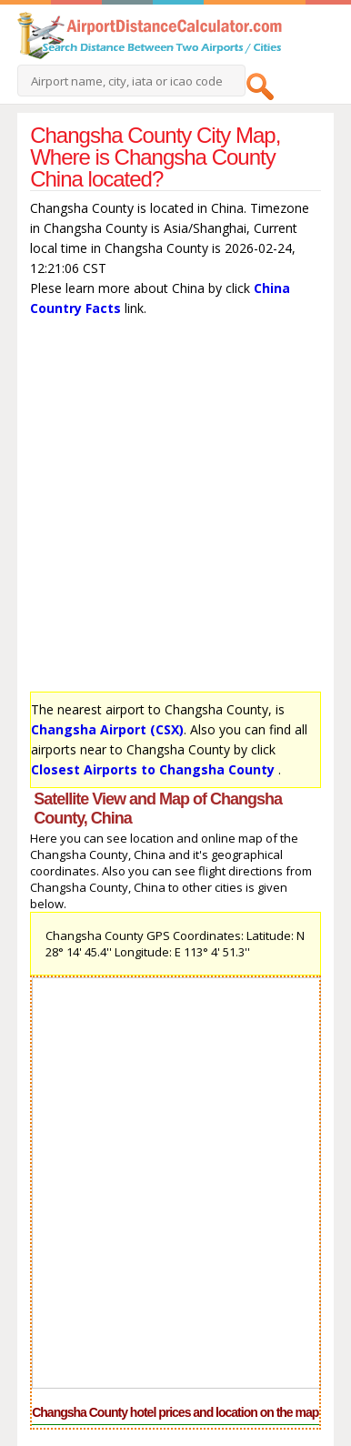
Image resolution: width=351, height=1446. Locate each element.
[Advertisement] (175, 508)
